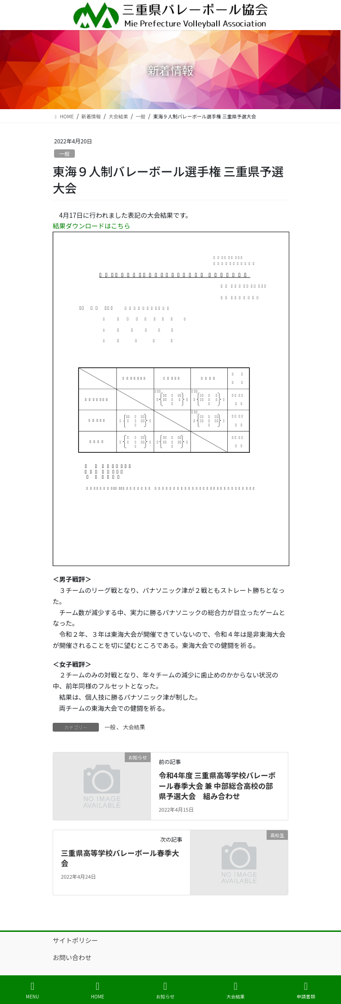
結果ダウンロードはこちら (91, 225)
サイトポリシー (75, 940)
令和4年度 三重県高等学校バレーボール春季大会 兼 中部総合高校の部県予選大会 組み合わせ (216, 785)
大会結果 (134, 727)
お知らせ (165, 990)
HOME (97, 990)
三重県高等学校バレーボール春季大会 (120, 857)
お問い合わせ (72, 957)
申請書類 (306, 990)
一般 (64, 153)
